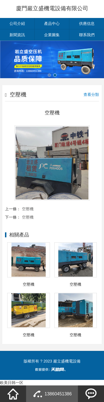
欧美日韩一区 (11, 382)
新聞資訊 (17, 35)
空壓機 (28, 209)
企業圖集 (52, 35)
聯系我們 (87, 35)
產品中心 (52, 23)
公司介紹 (17, 23)
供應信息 (87, 23)
